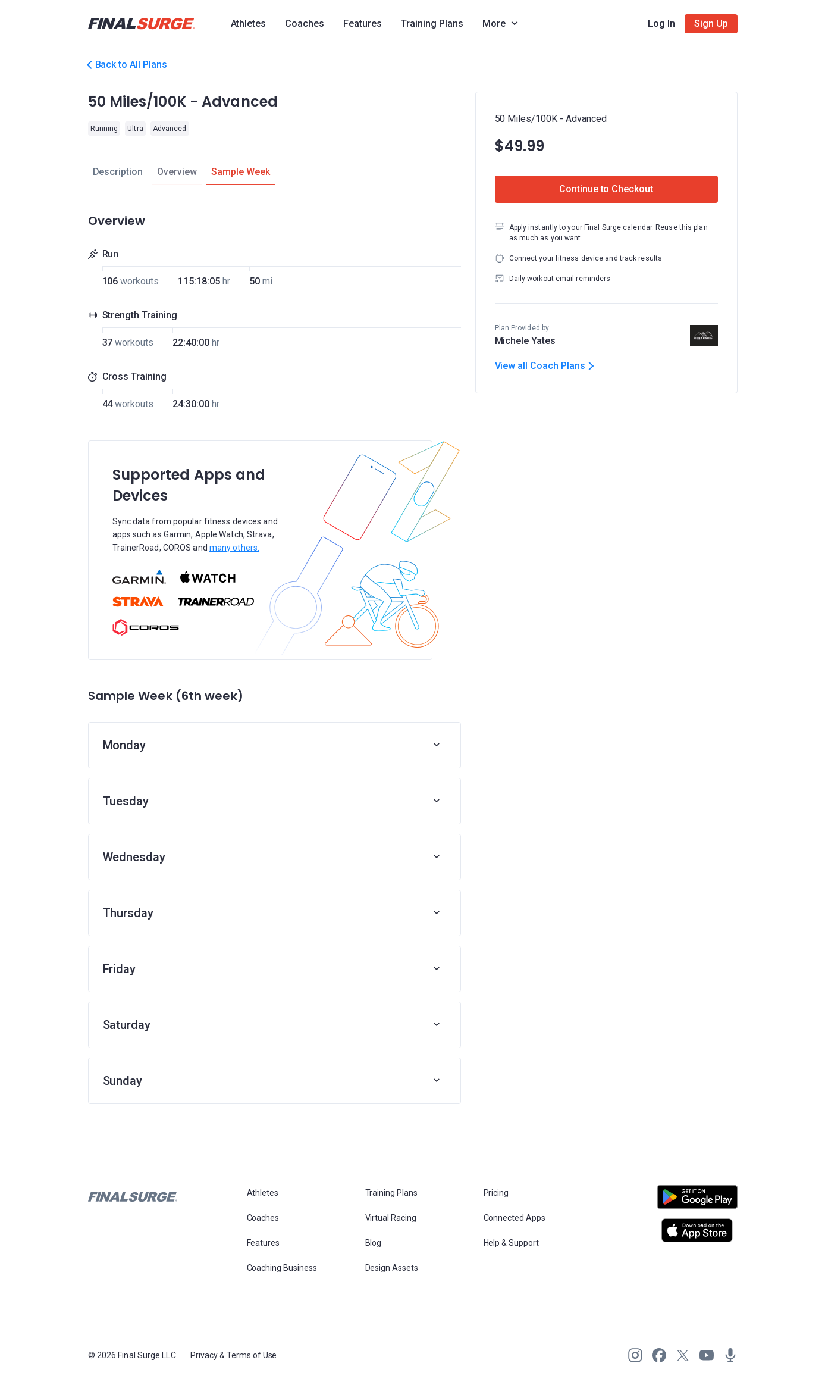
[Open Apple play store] (697, 1230)
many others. (234, 547)
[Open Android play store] (697, 1201)
